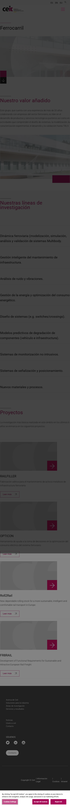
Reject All (58, 802)
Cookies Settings (10, 802)
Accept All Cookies (40, 802)
